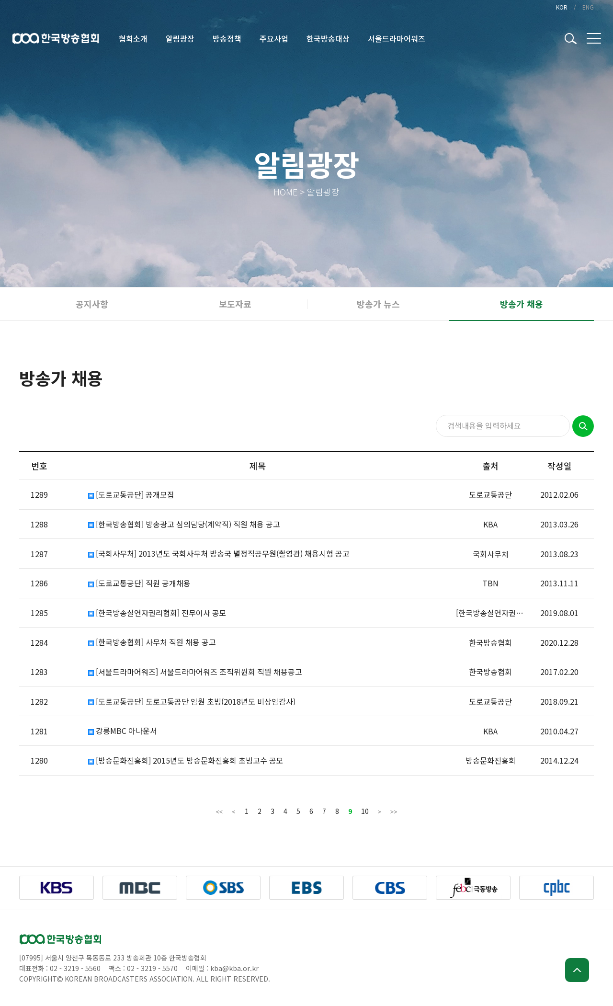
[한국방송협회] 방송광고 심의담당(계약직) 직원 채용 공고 (184, 524)
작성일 (559, 465)
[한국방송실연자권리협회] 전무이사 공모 (157, 613)
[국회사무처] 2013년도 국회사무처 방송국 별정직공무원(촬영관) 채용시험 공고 (219, 553)
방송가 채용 (521, 303)
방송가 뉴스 (378, 303)
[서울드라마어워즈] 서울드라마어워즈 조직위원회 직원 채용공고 (195, 672)
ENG (588, 7)
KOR (562, 7)
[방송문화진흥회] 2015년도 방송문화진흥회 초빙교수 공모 (186, 760)
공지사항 (92, 303)
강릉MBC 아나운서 (122, 731)
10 (365, 811)
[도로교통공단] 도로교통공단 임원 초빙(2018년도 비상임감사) (191, 701)
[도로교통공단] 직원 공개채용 (139, 583)
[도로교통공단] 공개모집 (131, 495)
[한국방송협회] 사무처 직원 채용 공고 (152, 642)
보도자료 (235, 303)
